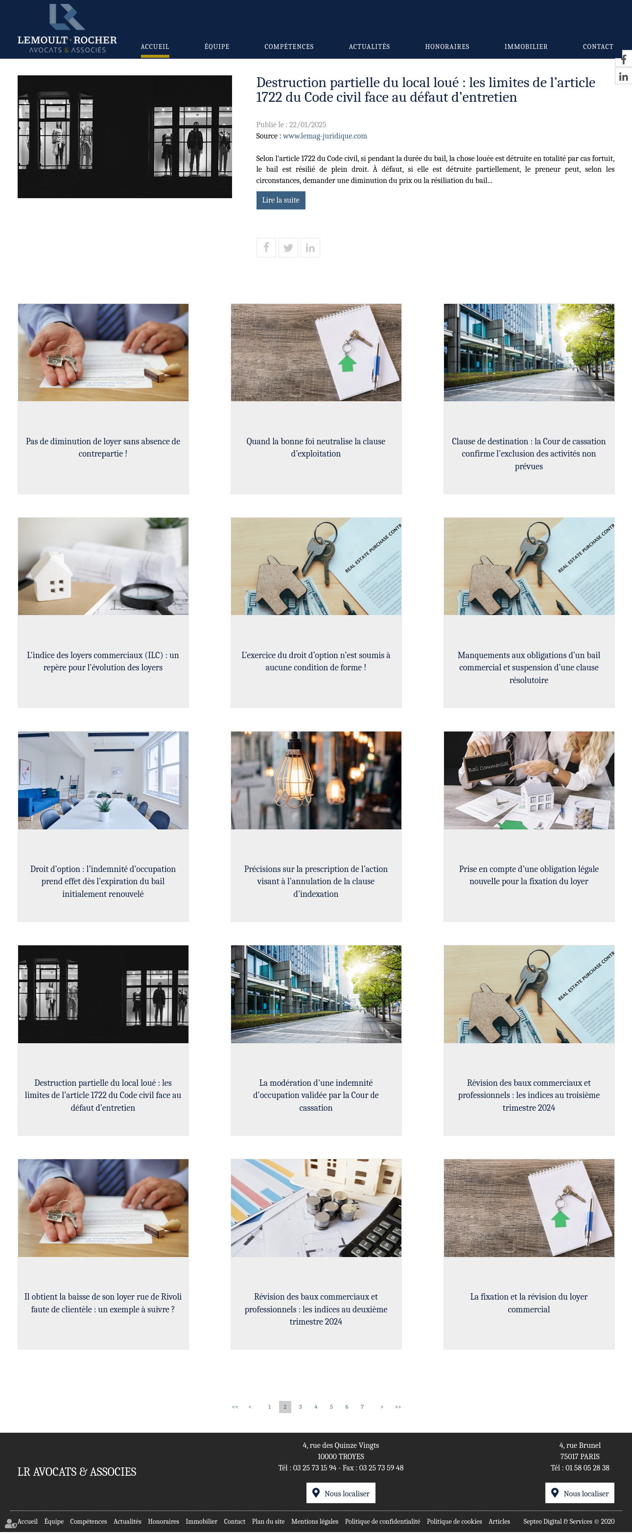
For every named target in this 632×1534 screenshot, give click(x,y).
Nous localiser (347, 1495)
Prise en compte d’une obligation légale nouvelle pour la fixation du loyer (529, 876)
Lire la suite (281, 200)
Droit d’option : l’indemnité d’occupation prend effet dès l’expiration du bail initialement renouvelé (103, 882)
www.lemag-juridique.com (325, 136)
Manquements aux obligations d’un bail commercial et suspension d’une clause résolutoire (529, 668)
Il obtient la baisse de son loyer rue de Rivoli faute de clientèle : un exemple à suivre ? (103, 1304)
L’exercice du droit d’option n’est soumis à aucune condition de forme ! (316, 661)
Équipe (217, 47)
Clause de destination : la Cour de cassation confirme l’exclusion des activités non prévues (529, 453)
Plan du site (268, 1523)
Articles (499, 1523)
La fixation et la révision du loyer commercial (528, 1304)
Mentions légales (314, 1523)
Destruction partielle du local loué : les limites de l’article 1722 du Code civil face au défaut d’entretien (103, 1096)
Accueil (155, 47)
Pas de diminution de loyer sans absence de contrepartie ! (103, 447)
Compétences (289, 47)
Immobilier (526, 47)
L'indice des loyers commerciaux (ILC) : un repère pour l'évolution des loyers (103, 661)
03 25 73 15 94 (315, 1469)
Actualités (369, 47)
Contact (598, 47)
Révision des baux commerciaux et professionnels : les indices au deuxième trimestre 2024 (316, 1310)
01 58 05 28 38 (587, 1469)
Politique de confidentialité (383, 1523)
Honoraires (447, 47)
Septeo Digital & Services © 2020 (569, 1523)
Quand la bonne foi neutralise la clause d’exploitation (316, 447)
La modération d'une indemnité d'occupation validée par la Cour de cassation (316, 1096)
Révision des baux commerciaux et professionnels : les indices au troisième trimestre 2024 (529, 1096)
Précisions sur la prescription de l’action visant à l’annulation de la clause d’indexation (316, 882)
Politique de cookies (454, 1523)
